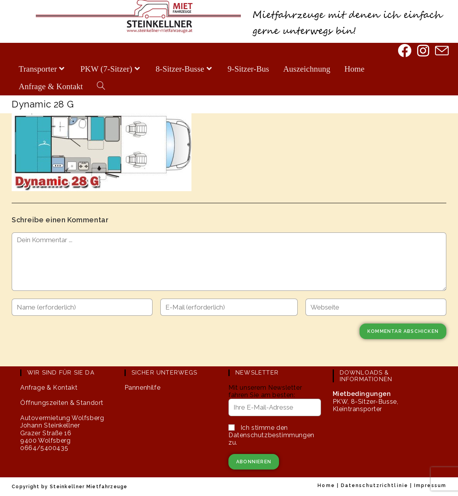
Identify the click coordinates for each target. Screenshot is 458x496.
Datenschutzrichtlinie (374, 485)
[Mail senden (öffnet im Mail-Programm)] (441, 52)
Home (326, 485)
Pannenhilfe (143, 387)
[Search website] (101, 86)
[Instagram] (422, 51)
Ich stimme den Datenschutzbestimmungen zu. (271, 435)
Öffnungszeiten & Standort (62, 402)
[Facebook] (403, 51)
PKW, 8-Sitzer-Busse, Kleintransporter (365, 401)
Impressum (430, 485)
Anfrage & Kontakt (48, 387)
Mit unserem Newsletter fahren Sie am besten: (265, 391)
